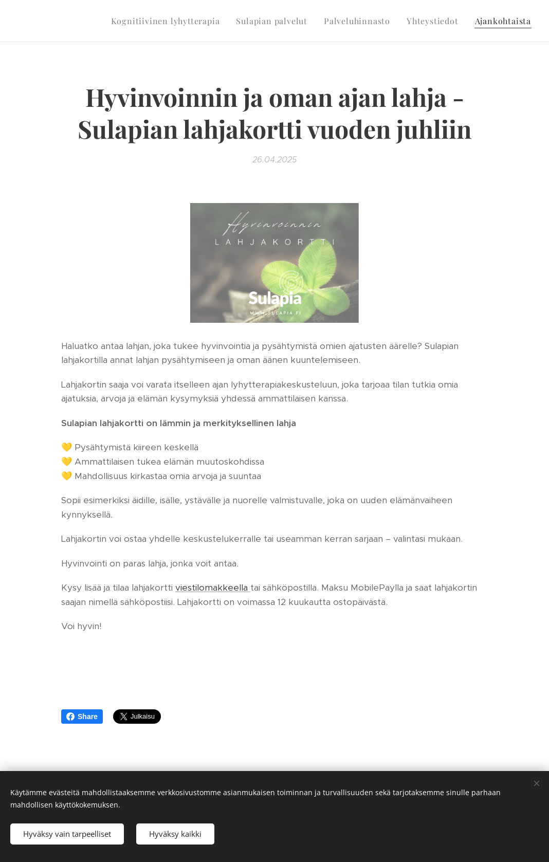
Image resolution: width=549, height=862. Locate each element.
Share (82, 716)
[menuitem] (168, 21)
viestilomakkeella (212, 587)
